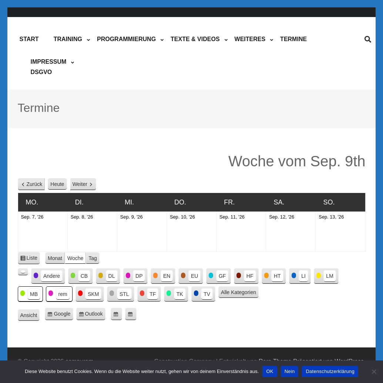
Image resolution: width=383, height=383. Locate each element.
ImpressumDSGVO (49, 67)
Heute (57, 184)
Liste (33, 259)
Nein (290, 371)
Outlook (95, 315)
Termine (293, 39)
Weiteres (250, 39)
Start (29, 39)
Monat (55, 258)
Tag (92, 258)
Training (68, 39)
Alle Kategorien (238, 292)
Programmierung (126, 39)
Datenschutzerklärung (330, 371)
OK (269, 371)
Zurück (35, 184)
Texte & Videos (195, 39)
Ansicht (30, 315)
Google (63, 315)
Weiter (80, 184)
